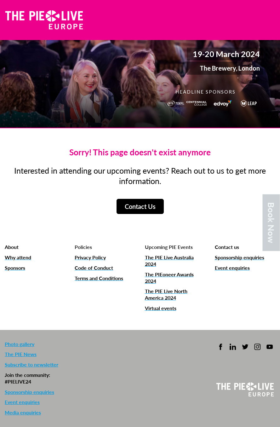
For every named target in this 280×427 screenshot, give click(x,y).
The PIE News (21, 354)
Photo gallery (19, 344)
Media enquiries (23, 412)
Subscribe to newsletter (31, 364)
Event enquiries (22, 402)
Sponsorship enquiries (29, 392)
